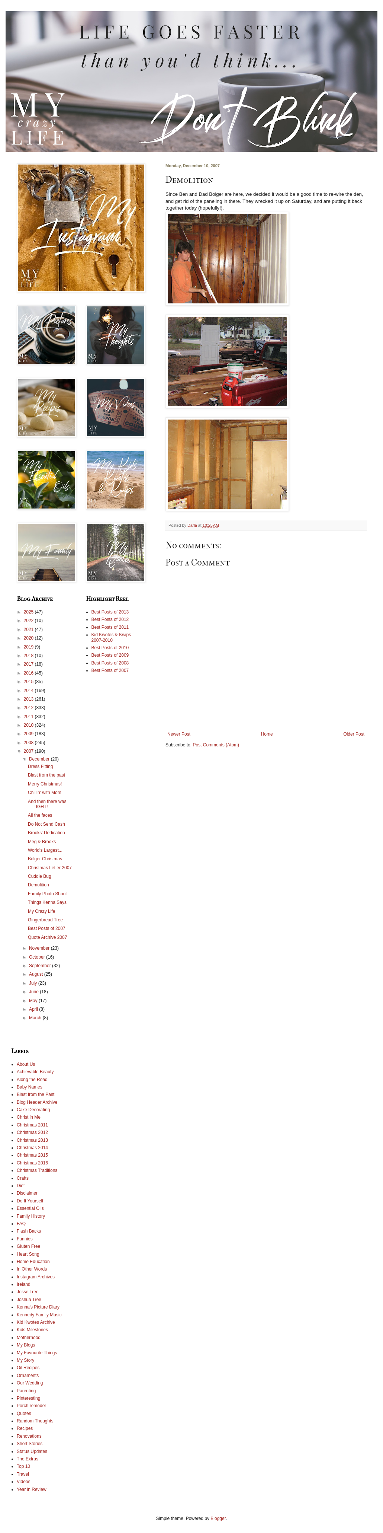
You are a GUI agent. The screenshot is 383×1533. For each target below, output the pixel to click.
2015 (29, 681)
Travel (23, 1474)
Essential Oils (30, 1208)
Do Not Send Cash (46, 824)
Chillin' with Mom (44, 792)
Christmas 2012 (32, 1132)
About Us (26, 1064)
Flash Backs (29, 1231)
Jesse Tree (28, 1291)
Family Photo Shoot (47, 893)
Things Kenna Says (47, 902)
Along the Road (32, 1079)
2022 (29, 620)
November (40, 948)
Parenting (26, 1390)
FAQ (21, 1223)
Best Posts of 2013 (110, 612)
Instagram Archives (36, 1276)
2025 (29, 612)
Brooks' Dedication (46, 832)
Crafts (23, 1178)
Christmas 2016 (32, 1163)
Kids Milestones (32, 1329)
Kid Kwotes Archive (36, 1322)
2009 (29, 733)
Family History (31, 1216)
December (40, 759)
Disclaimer (27, 1193)
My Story (25, 1360)
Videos (23, 1481)
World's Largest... (45, 850)
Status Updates (32, 1451)
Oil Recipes (28, 1367)
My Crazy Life (41, 911)
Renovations (29, 1436)
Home (267, 734)
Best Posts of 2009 (110, 655)
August (36, 974)
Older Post (353, 734)
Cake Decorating (33, 1109)
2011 (29, 716)
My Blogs (26, 1345)
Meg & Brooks (42, 841)
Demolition (38, 884)
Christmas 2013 (32, 1140)
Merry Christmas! (45, 784)
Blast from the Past (35, 1094)
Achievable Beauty (35, 1071)
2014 (29, 690)
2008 (29, 742)
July (33, 983)
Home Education (33, 1261)
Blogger (218, 1518)
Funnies (25, 1239)
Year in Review (31, 1489)
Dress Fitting (40, 766)
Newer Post (178, 734)
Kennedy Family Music (39, 1314)
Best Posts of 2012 (110, 619)
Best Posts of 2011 (110, 627)
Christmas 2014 (32, 1147)
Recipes (25, 1428)
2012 (29, 707)
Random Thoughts (35, 1421)
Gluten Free (28, 1246)
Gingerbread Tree (45, 919)
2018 (29, 655)
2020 (29, 638)
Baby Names (29, 1087)
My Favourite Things (37, 1352)
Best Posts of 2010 (110, 647)
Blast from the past (46, 775)
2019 (29, 647)
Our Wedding (30, 1383)
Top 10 (23, 1466)
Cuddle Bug (39, 876)
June (34, 991)
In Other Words (32, 1269)
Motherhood (29, 1337)
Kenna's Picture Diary (38, 1307)
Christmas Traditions (37, 1170)
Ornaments (28, 1375)
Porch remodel (31, 1405)
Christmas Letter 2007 (50, 867)
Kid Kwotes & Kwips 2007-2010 (111, 637)
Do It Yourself (30, 1201)
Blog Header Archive (37, 1102)
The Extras (27, 1459)
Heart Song (28, 1254)
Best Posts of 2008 (110, 663)
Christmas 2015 (32, 1155)
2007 (29, 751)
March (36, 1017)
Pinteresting (28, 1398)
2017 (29, 664)
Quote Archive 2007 (47, 937)
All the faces (40, 815)
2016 (29, 673)
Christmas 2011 (32, 1125)
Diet (21, 1185)
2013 (29, 699)
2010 (29, 725)
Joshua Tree (29, 1299)
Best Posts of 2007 (46, 928)
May (34, 1000)
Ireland (23, 1284)
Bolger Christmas (45, 858)
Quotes (24, 1413)
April (34, 1009)
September (40, 965)
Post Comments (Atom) (216, 745)
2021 (29, 629)
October (37, 957)
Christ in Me (29, 1117)
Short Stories (29, 1443)
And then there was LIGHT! (47, 804)
